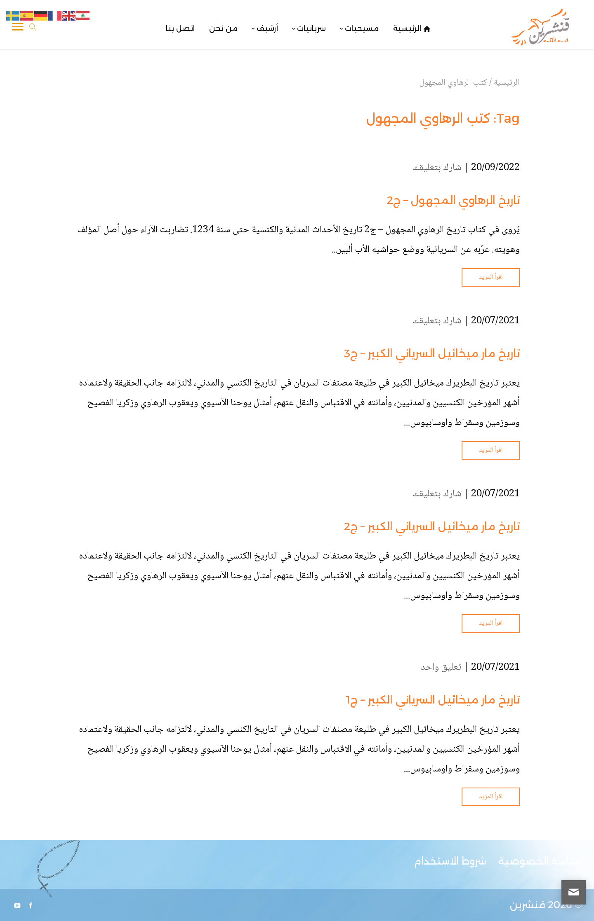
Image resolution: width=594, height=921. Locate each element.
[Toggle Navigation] (18, 28)
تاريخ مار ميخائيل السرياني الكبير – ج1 (433, 699)
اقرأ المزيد (490, 277)
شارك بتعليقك (437, 167)
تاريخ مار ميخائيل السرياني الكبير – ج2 (432, 526)
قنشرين (527, 905)
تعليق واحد (441, 667)
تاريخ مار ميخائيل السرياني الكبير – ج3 (432, 353)
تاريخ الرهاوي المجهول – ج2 (453, 200)
